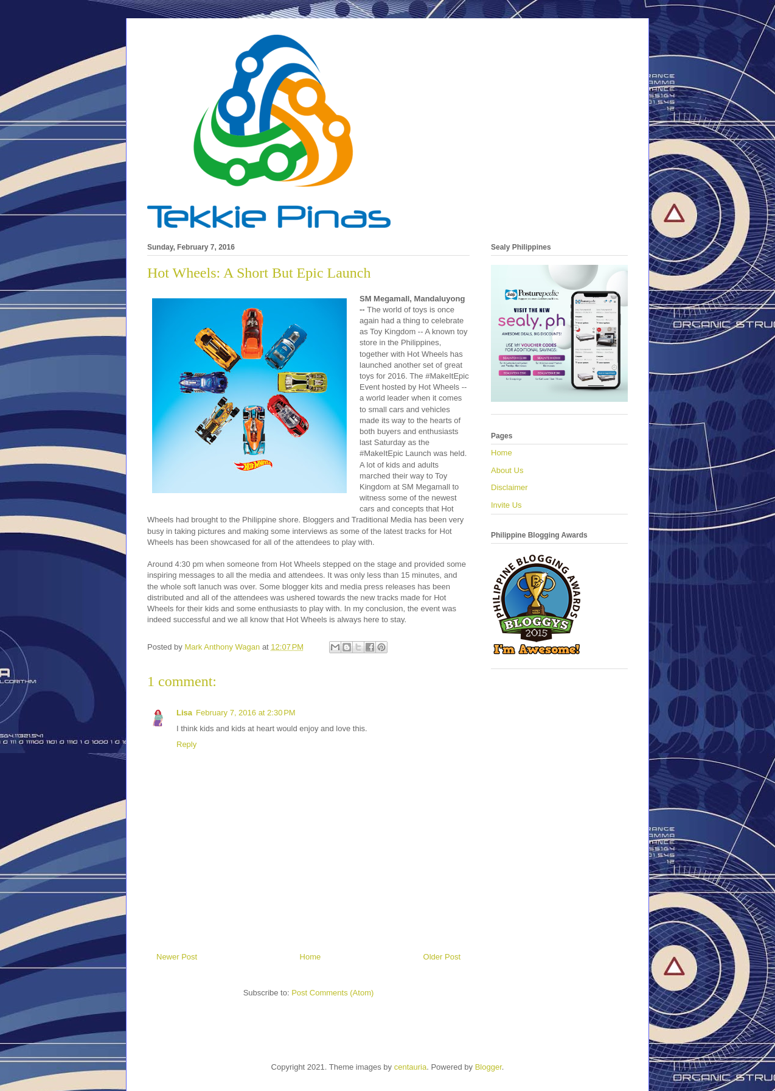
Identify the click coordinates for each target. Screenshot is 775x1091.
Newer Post (176, 956)
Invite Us (506, 505)
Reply (186, 744)
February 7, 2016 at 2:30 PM (246, 712)
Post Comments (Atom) (332, 992)
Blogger (488, 1067)
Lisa (184, 712)
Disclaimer (509, 487)
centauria (410, 1067)
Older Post (441, 956)
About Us (507, 470)
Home (310, 956)
